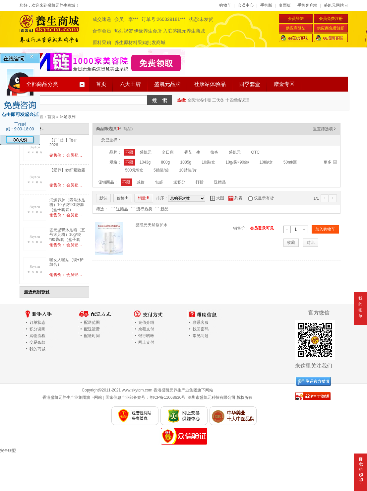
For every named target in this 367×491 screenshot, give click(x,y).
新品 (164, 209)
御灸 (214, 152)
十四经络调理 (237, 100)
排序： (162, 198)
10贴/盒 (266, 162)
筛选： (102, 209)
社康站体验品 (210, 84)
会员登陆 (296, 18)
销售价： (241, 228)
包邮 (159, 182)
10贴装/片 (188, 170)
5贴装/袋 (161, 170)
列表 (235, 198)
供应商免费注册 (331, 28)
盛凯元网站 (334, 5)
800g (165, 162)
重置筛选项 (325, 129)
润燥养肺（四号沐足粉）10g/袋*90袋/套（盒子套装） (67, 205)
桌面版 (285, 5)
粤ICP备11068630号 (167, 397)
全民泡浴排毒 (199, 100)
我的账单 (360, 307)
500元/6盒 (134, 170)
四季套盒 (249, 84)
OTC (255, 152)
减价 (141, 182)
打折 (200, 182)
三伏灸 (218, 100)
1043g (145, 162)
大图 (217, 198)
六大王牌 (130, 84)
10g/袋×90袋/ (237, 162)
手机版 (266, 5)
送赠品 (220, 182)
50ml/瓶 (290, 162)
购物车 (225, 5)
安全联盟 (8, 450)
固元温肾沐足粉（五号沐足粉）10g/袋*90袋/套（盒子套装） (67, 237)
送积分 (179, 182)
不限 (129, 152)
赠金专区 (284, 84)
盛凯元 (146, 152)
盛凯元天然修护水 (151, 225)
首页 (101, 84)
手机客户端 (307, 5)
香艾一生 (192, 152)
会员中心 (246, 5)
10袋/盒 (208, 162)
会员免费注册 (331, 18)
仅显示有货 (264, 198)
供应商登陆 (296, 28)
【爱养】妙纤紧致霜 (67, 170)
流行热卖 (144, 209)
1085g (185, 162)
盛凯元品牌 (167, 84)
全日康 (168, 152)
